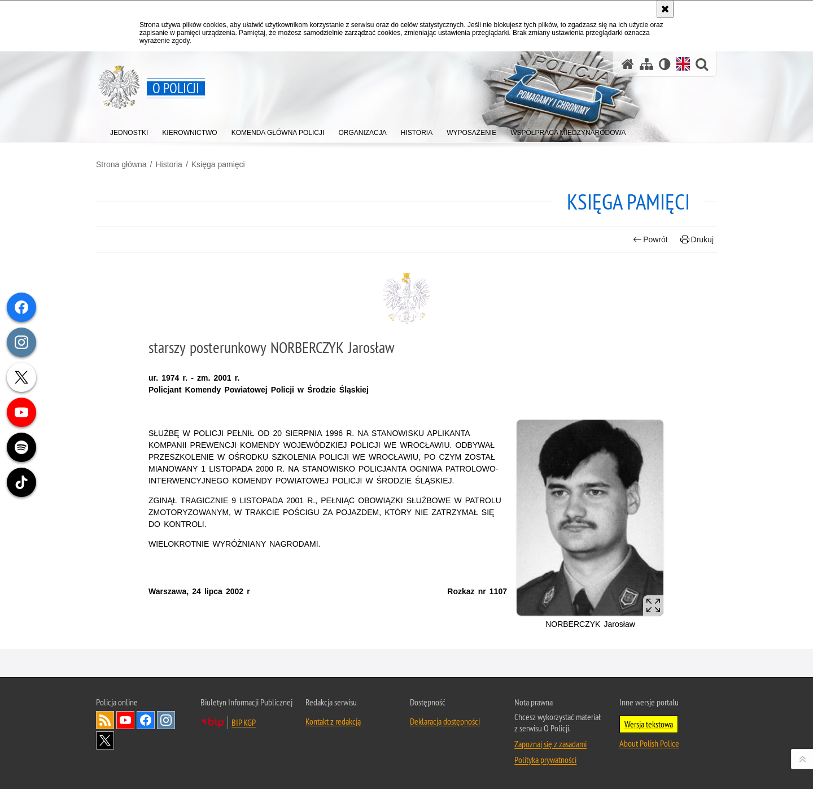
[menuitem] (129, 130)
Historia (168, 164)
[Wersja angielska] (683, 64)
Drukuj (697, 240)
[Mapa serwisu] (646, 64)
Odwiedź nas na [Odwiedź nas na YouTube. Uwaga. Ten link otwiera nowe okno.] (125, 720)
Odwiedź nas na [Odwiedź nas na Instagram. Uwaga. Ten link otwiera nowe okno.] (166, 720)
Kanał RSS (105, 720)
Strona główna (121, 164)
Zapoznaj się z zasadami (550, 743)
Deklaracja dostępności (445, 721)
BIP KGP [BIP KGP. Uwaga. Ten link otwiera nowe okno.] (243, 722)
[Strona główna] (628, 64)
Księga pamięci (218, 164)
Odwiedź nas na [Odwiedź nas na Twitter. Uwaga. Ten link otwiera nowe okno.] (105, 740)
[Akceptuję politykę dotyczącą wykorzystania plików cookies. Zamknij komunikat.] (665, 9)
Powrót (650, 240)
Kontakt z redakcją (333, 721)
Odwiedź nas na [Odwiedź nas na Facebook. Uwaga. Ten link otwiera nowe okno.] (146, 720)
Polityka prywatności (545, 759)
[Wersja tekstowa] (665, 64)
